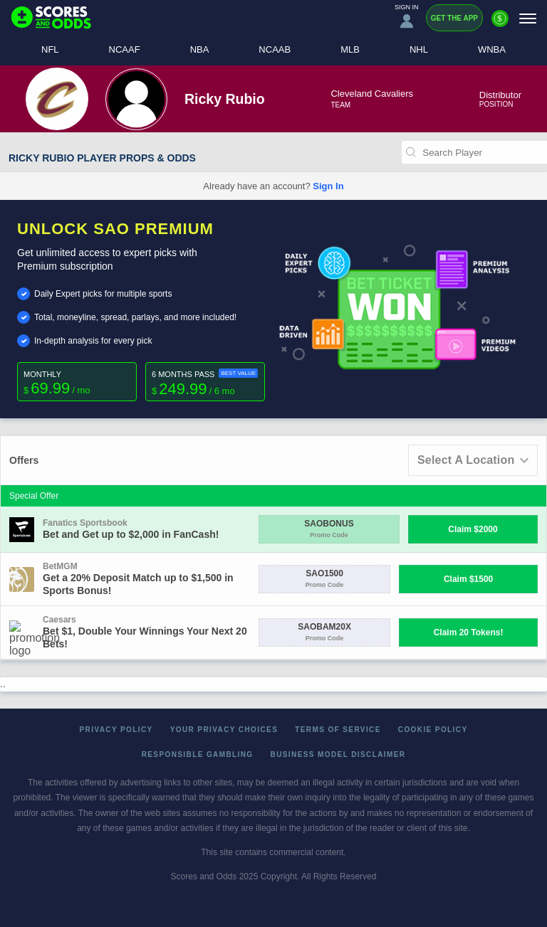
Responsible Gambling (198, 754)
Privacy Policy (116, 729)
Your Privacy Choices (224, 729)
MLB (350, 49)
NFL (50, 49)
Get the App (454, 18)
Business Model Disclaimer (338, 754)
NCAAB (275, 49)
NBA (199, 49)
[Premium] (500, 24)
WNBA (492, 49)
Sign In (328, 186)
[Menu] (528, 18)
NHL (419, 49)
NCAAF (124, 49)
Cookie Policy (433, 729)
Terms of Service (338, 729)
